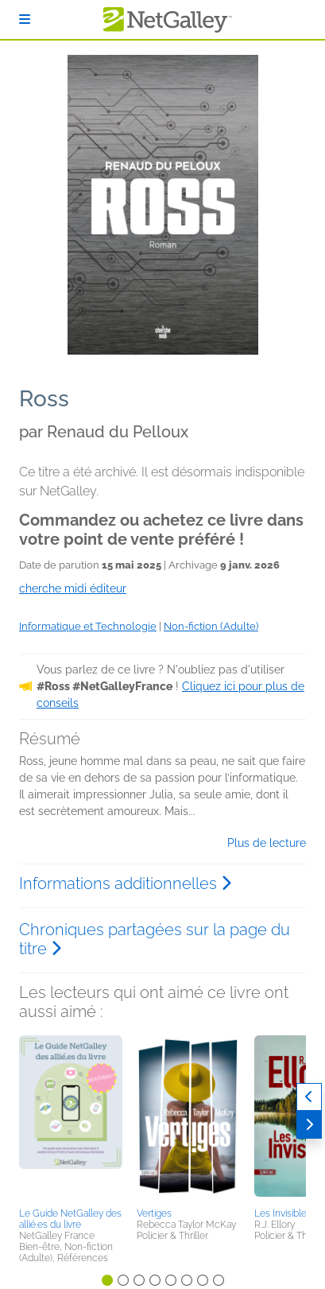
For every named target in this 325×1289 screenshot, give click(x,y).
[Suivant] (309, 1125)
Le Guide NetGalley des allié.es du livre (70, 1219)
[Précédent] (309, 1097)
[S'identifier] (25, 19)
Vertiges (154, 1213)
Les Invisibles (282, 1213)
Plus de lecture (266, 843)
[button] (70, 1118)
